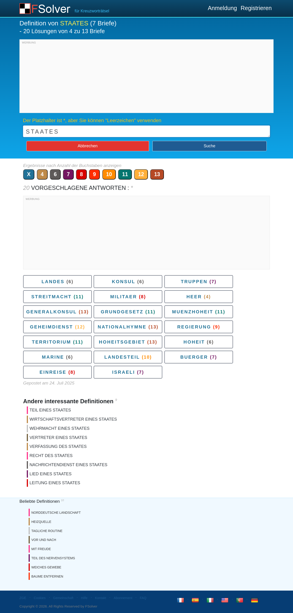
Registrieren (256, 8)
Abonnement (123, 598)
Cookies (40, 598)
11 (125, 174)
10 (109, 174)
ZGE (22, 598)
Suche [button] (209, 146)
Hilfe (84, 598)
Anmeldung (222, 8)
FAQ (143, 598)
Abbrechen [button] (88, 146)
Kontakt (100, 598)
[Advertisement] (146, 77)
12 (141, 174)
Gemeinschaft (63, 598)
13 (157, 174)
